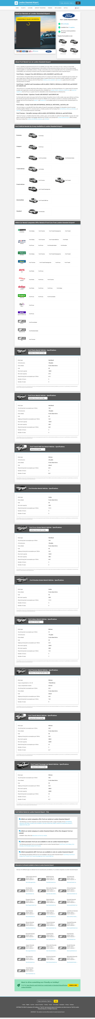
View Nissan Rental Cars (31, 929)
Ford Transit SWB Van (48, 857)
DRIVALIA (45, 80)
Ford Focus (62, 845)
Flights (23, 8)
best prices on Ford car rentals (39, 837)
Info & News (58, 8)
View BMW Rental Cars (51, 883)
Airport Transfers (40, 8)
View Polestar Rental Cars (51, 963)
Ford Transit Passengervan (35, 857)
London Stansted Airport (31, 3)
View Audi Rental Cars (50, 940)
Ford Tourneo (37, 847)
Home (17, 8)
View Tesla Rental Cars (30, 975)
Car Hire (30, 8)
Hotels (66, 8)
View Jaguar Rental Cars (31, 952)
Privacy (67, 1006)
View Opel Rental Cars (71, 883)
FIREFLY (57, 90)
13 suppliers (72, 27)
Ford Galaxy (68, 845)
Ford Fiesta (66, 856)
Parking (50, 8)
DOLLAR (60, 80)
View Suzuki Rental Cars (72, 952)
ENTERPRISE (63, 109)
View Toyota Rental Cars (51, 929)
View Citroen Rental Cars (72, 895)
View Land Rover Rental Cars (73, 918)
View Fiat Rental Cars (71, 940)
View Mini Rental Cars (30, 963)
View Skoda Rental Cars (51, 906)
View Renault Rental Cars (31, 940)
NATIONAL (74, 109)
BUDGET (36, 100)
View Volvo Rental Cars (51, 918)
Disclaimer (62, 1006)
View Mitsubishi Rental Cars (72, 963)
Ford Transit (26, 857)
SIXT (29, 826)
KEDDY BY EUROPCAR (62, 824)
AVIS (49, 80)
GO (78, 3)
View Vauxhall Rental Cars (72, 929)
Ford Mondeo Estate (29, 847)
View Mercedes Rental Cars (52, 895)
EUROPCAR (67, 90)
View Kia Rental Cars (30, 895)
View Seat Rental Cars (30, 918)
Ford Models (65, 24)
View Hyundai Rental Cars (72, 906)
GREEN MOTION (23, 826)
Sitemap (72, 1006)
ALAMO (53, 90)
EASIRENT (53, 80)
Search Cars (73, 986)
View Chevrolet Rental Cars (52, 952)
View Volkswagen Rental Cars (32, 883)
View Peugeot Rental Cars (31, 906)
